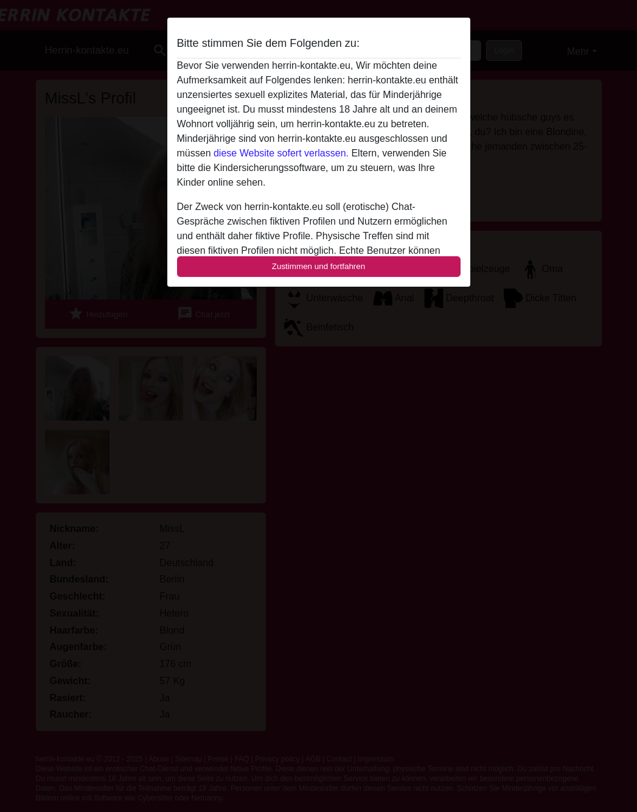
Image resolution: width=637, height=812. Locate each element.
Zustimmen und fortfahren (319, 266)
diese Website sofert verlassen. (281, 153)
